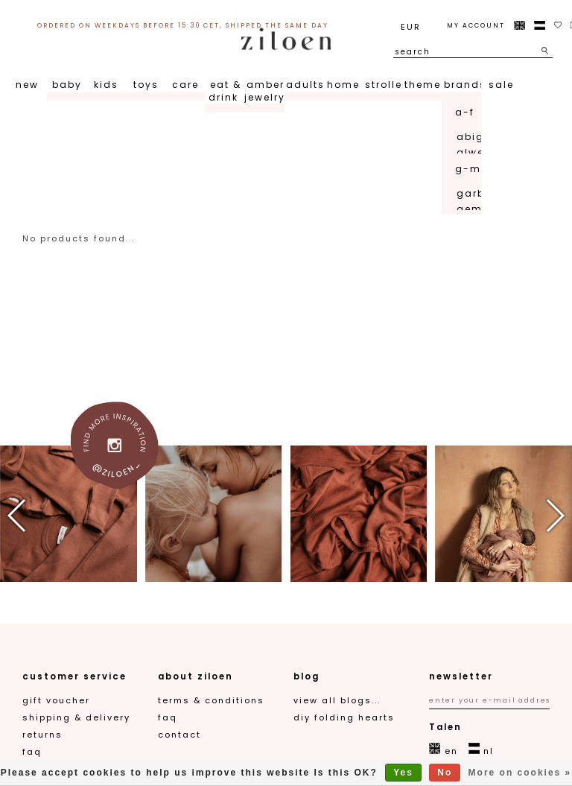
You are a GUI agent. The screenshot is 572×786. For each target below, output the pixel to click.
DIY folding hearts (344, 717)
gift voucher (56, 700)
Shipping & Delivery (76, 717)
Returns (42, 735)
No (444, 772)
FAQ (32, 752)
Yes (403, 772)
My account (476, 25)
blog (306, 676)
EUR (411, 27)
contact (179, 735)
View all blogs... (337, 700)
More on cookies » (520, 772)
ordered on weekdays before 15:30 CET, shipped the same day (182, 25)
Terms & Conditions (211, 700)
